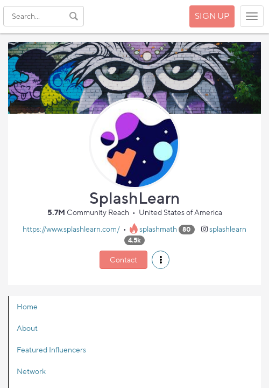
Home (27, 306)
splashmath (158, 228)
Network (31, 371)
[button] (160, 260)
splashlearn (227, 228)
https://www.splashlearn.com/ (71, 228)
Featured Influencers (51, 349)
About (27, 327)
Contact (123, 259)
